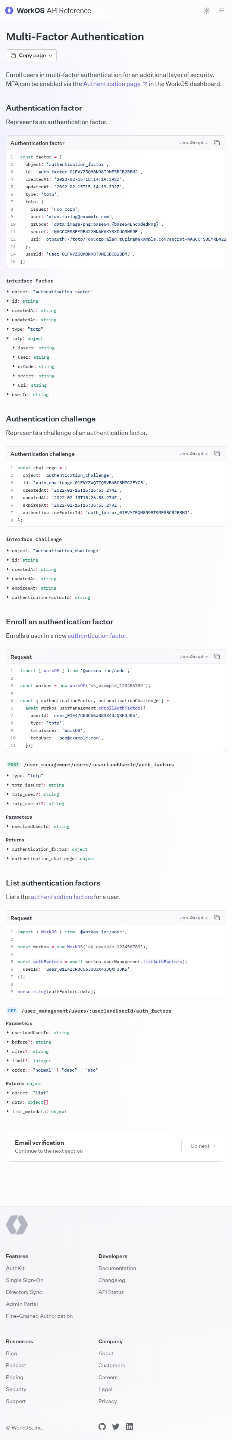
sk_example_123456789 (117, 685)
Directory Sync (24, 1292)
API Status (111, 1292)
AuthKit (15, 1268)
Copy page (31, 55)
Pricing (14, 1377)
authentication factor (97, 635)
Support (16, 1401)
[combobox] (194, 142)
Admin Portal (22, 1304)
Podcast (16, 1365)
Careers (107, 1377)
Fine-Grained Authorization (39, 1316)
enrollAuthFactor (119, 708)
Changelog (111, 1280)
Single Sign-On (24, 1280)
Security (16, 1389)
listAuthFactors (162, 961)
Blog (11, 1353)
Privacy (107, 1401)
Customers (111, 1365)
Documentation (117, 1268)
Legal (105, 1389)
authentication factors (62, 896)
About (105, 1353)
